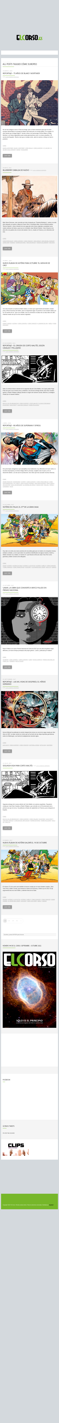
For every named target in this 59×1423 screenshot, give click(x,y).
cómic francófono (18, 567)
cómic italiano (34, 819)
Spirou (52, 485)
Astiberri (5, 659)
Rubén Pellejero (34, 405)
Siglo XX (48, 567)
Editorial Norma (34, 745)
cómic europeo (38, 148)
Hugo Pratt (13, 405)
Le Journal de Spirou (29, 485)
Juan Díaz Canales (22, 405)
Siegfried (49, 745)
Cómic (4, 145)
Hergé (18, 149)
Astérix (14, 323)
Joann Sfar (6, 242)
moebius (12, 242)
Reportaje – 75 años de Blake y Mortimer (21, 73)
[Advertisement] (29, 16)
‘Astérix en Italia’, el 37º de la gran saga (20, 507)
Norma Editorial (21, 242)
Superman (6, 486)
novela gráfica (37, 659)
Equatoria (6, 405)
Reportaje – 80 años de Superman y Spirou (22, 425)
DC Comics (17, 483)
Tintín (11, 486)
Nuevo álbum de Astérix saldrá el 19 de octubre (25, 842)
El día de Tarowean (44, 403)
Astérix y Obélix (41, 565)
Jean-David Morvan (40, 483)
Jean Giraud (37, 241)
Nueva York (39, 485)
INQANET (51, 1204)
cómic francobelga (42, 481)
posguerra (24, 149)
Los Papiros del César (38, 567)
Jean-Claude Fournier (27, 483)
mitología (43, 745)
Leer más (7, 155)
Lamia (30, 659)
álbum (4, 565)
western (52, 242)
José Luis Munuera (16, 485)
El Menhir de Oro (42, 323)
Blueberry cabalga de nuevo (16, 170)
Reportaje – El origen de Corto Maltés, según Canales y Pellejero (24, 346)
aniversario (16, 481)
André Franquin (7, 481)
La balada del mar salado (22, 820)
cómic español (13, 659)
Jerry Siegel (50, 483)
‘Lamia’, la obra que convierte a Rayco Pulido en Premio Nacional (24, 589)
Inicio (4, 62)
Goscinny (28, 567)
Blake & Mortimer (8, 148)
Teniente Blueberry (43, 242)
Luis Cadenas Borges (12, 77)
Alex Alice (6, 745)
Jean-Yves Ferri (32, 901)
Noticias (9, 62)
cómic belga (29, 148)
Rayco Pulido (19, 661)
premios (12, 661)
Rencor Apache (31, 242)
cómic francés (28, 241)
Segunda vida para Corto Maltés (18, 765)
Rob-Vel (46, 485)
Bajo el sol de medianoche (11, 403)
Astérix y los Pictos (29, 565)
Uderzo (54, 567)
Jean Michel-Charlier (48, 241)
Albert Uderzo (7, 323)
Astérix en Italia (17, 565)
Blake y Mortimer (19, 148)
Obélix (50, 323)
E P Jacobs (47, 148)
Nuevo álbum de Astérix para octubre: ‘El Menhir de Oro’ (26, 264)
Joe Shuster (6, 485)
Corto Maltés (34, 403)
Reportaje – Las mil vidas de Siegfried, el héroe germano (24, 683)
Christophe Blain (8, 241)
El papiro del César (14, 901)
